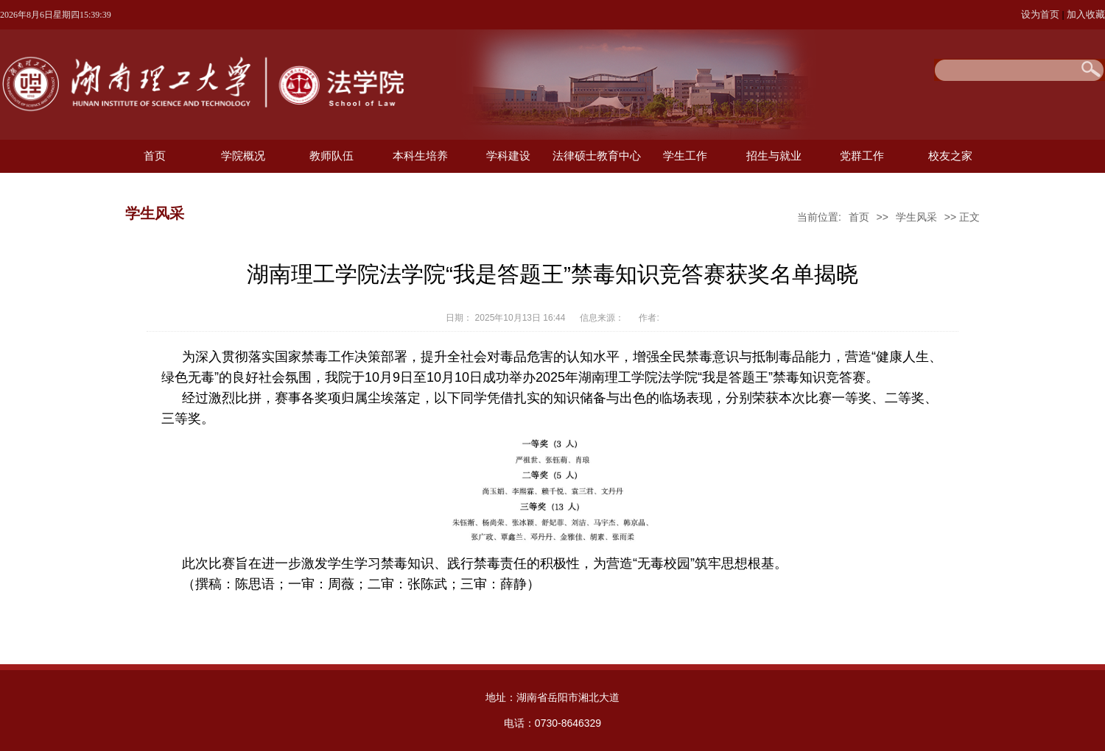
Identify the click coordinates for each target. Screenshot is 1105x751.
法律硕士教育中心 (596, 156)
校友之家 (950, 156)
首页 (155, 156)
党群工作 (862, 156)
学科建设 (508, 156)
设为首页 (1041, 14)
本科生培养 (420, 156)
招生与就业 (773, 156)
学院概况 (243, 156)
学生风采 (916, 217)
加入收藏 (1086, 14)
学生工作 (685, 156)
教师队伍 (331, 156)
